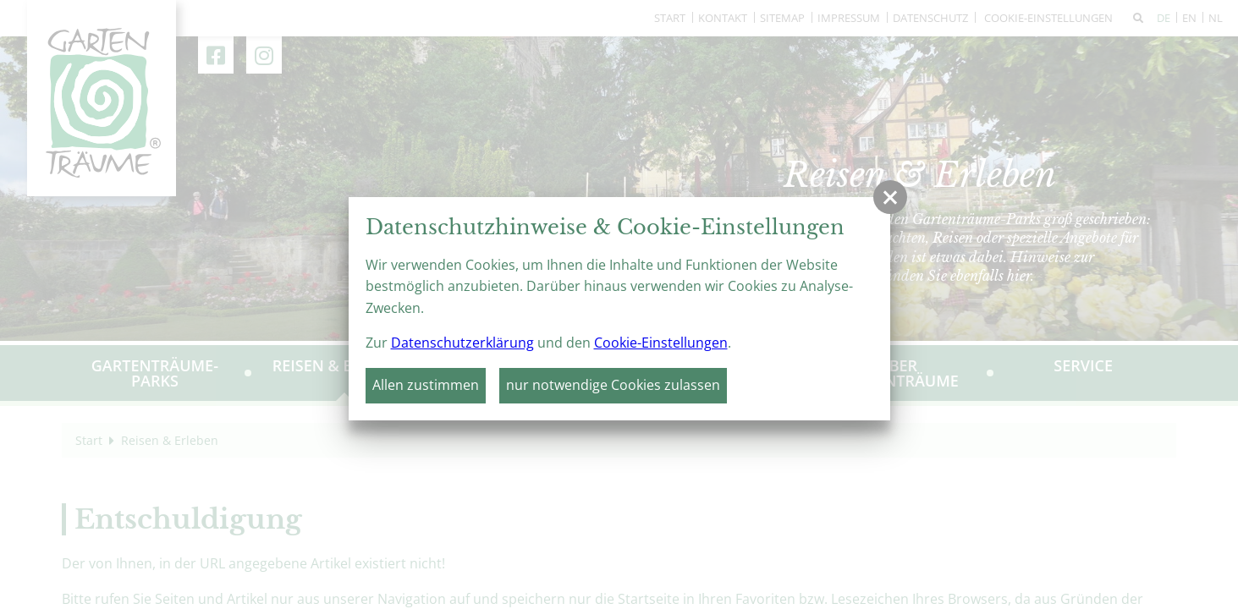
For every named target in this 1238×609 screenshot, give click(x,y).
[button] (890, 197)
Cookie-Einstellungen (661, 342)
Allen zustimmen (425, 385)
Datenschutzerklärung (462, 342)
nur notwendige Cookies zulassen (613, 385)
